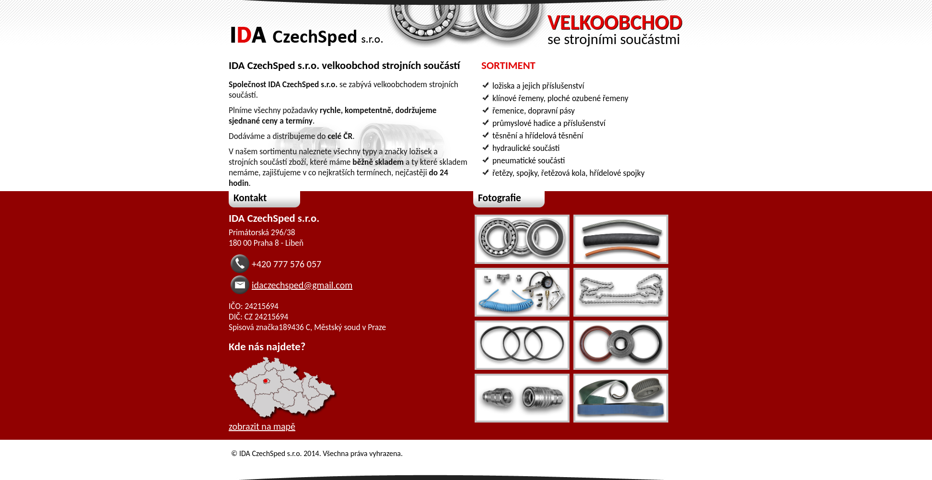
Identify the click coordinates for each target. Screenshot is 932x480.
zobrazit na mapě (262, 426)
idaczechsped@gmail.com (302, 285)
